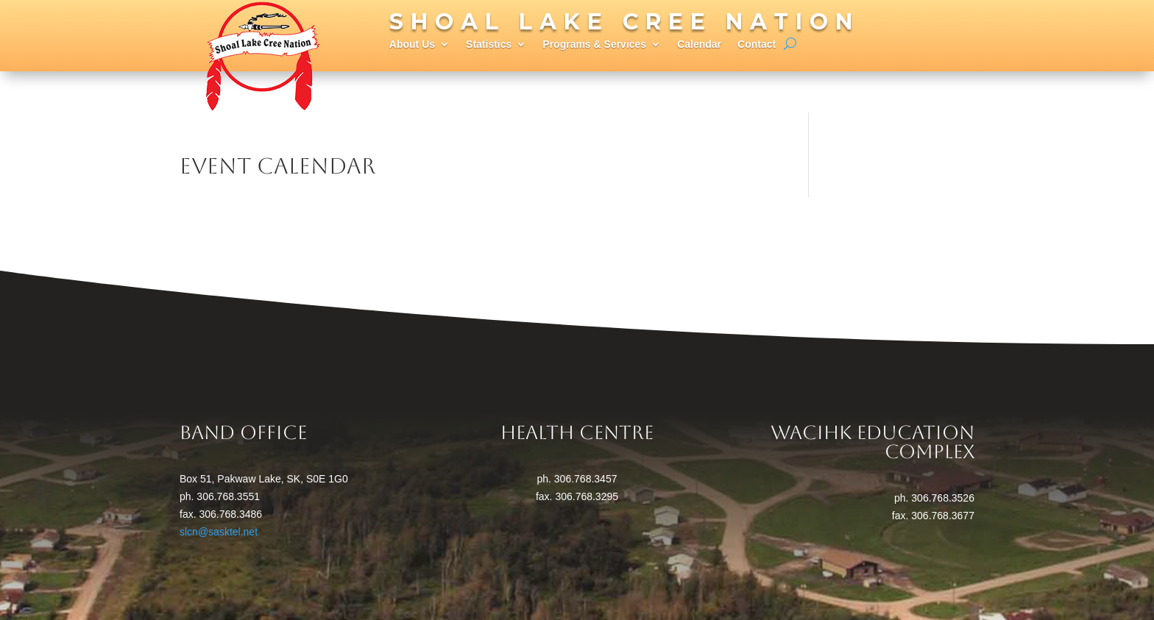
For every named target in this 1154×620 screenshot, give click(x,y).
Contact (756, 44)
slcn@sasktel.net (219, 532)
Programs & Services (594, 44)
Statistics (488, 44)
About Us (412, 44)
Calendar (699, 44)
